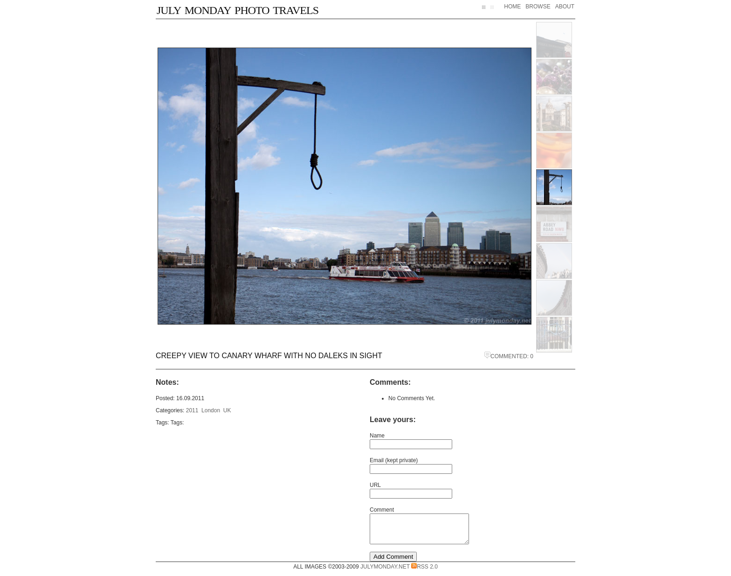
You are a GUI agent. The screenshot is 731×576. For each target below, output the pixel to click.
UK (227, 410)
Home (512, 6)
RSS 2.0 (424, 572)
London (210, 410)
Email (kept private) (394, 460)
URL (375, 485)
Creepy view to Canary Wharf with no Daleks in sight (269, 356)
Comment (382, 510)
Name (377, 435)
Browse (537, 6)
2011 (192, 410)
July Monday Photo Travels (237, 8)
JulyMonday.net (385, 572)
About (564, 6)
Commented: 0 (508, 356)
